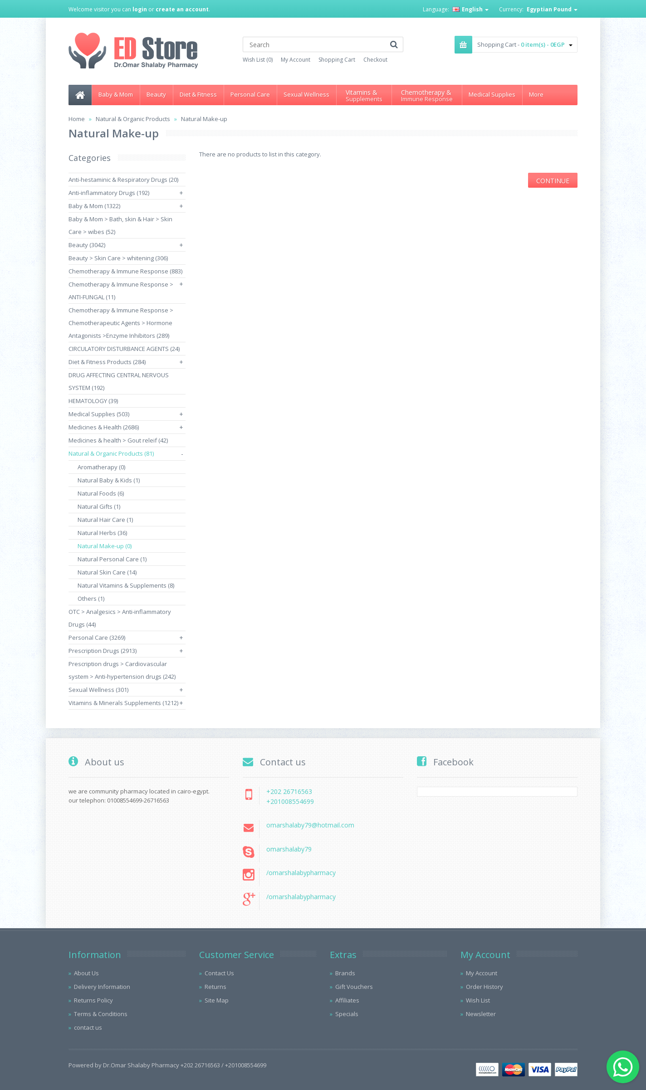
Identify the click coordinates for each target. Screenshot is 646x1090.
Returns (215, 987)
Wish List (478, 1000)
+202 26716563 (289, 791)
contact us (88, 1027)
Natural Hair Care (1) (105, 520)
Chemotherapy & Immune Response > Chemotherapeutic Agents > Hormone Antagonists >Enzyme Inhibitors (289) (121, 323)
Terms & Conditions (100, 1014)
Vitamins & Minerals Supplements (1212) (123, 703)
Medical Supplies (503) (99, 414)
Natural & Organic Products (133, 119)
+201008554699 (290, 801)
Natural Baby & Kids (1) (109, 480)
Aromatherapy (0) (101, 467)
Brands (345, 973)
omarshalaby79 (289, 849)
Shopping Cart (336, 59)
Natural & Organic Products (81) (111, 453)
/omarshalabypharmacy (301, 872)
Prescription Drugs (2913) (103, 651)
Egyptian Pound (552, 9)
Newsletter (481, 1014)
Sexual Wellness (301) (98, 690)
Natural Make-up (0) (105, 546)
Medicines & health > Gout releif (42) (118, 440)
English (470, 9)
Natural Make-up (204, 119)
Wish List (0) (258, 59)
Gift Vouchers (354, 987)
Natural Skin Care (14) (107, 572)
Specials (346, 1014)
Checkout (375, 59)
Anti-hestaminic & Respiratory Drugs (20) (123, 179)
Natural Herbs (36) (102, 533)
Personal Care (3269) (97, 637)
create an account (182, 9)
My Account (295, 59)
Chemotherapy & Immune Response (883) (125, 271)
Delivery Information (102, 987)
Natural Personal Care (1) (112, 559)
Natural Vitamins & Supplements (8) (126, 585)
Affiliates (347, 1000)
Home (77, 119)
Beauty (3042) (87, 245)
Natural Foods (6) (101, 493)
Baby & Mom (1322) (94, 206)
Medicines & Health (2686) (104, 427)
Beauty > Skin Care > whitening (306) (118, 258)
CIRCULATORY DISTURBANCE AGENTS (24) (124, 349)
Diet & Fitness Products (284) (107, 362)
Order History (484, 987)
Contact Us (219, 973)
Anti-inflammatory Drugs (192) (109, 193)
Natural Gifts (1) (99, 506)
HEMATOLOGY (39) (93, 401)
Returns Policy (93, 1000)
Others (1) (91, 598)
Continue (552, 180)
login (139, 9)
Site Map (217, 1000)
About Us (86, 973)
